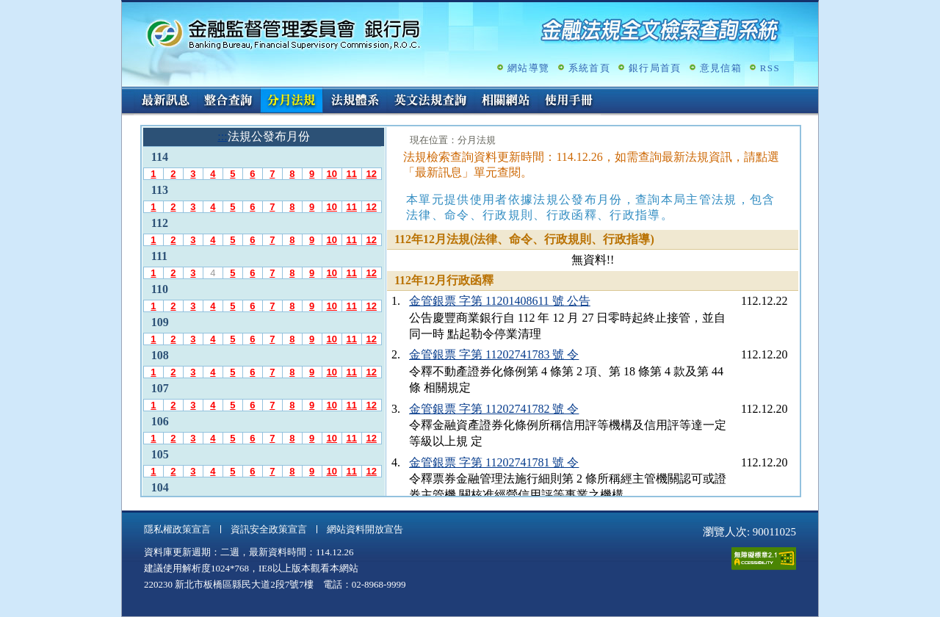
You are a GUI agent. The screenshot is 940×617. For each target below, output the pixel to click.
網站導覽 (528, 67)
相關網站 (506, 101)
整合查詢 (228, 101)
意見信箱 (721, 67)
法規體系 (354, 101)
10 (331, 173)
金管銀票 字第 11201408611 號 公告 (499, 301)
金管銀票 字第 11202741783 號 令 (494, 354)
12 (371, 173)
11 (351, 173)
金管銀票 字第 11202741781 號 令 (494, 462)
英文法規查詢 (430, 101)
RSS (770, 67)
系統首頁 (589, 67)
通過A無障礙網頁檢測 (763, 558)
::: (126, 93)
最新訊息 (165, 101)
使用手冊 (569, 101)
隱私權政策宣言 (177, 529)
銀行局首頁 (655, 67)
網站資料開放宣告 (365, 529)
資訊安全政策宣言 (269, 529)
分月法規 (291, 101)
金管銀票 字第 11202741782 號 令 (494, 409)
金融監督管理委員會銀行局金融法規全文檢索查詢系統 (283, 33)
